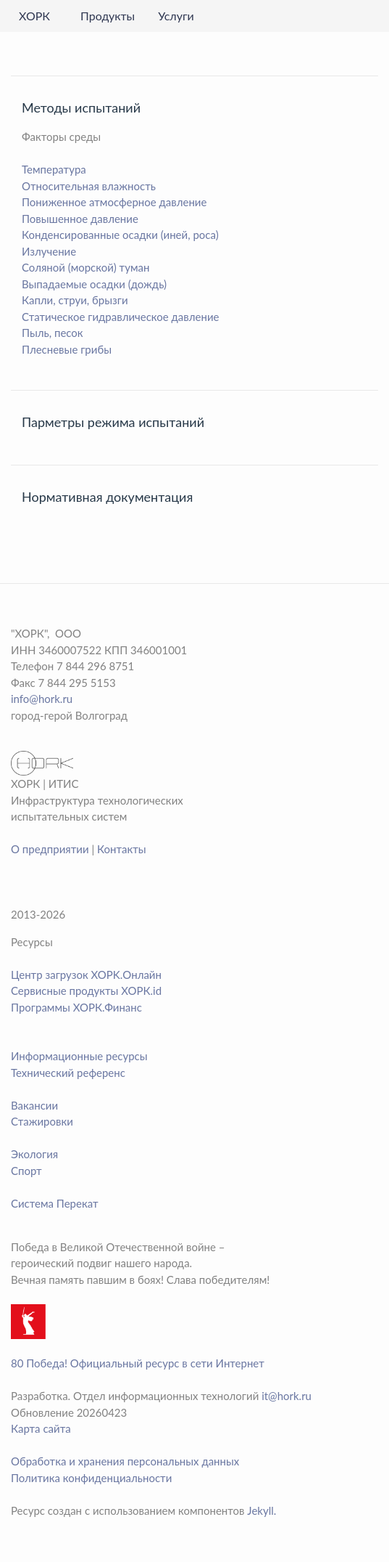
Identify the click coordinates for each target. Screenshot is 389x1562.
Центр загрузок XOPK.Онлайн (86, 974)
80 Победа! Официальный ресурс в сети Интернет (137, 1363)
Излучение (49, 251)
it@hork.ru (286, 1395)
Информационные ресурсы (79, 1055)
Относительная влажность (89, 185)
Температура (54, 169)
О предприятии (50, 848)
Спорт (26, 1170)
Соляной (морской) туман (85, 267)
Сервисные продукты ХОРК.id (86, 990)
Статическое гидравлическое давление (120, 316)
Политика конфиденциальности (91, 1477)
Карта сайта (41, 1428)
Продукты (107, 16)
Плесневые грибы (67, 349)
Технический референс (68, 1072)
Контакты (121, 848)
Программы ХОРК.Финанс (76, 1007)
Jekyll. (261, 1510)
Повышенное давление (80, 218)
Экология (34, 1153)
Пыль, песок (52, 332)
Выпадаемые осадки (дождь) (94, 283)
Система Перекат (55, 1203)
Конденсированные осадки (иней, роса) (120, 234)
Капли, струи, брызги (75, 299)
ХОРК (34, 16)
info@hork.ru (41, 698)
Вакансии (34, 1105)
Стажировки (42, 1121)
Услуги (176, 16)
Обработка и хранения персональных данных (125, 1461)
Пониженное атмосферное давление (114, 201)
